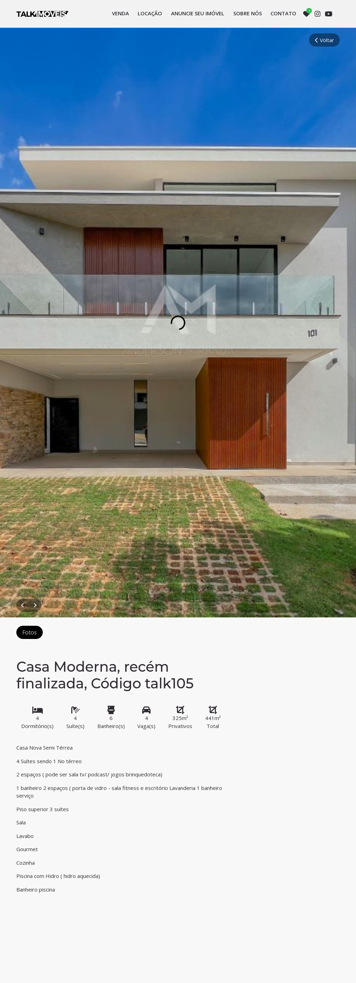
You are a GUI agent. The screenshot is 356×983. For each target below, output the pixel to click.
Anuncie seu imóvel (197, 13)
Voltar (324, 40)
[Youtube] (328, 13)
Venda (120, 13)
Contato (283, 13)
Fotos (29, 632)
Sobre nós (247, 13)
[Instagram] (317, 13)
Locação (150, 13)
